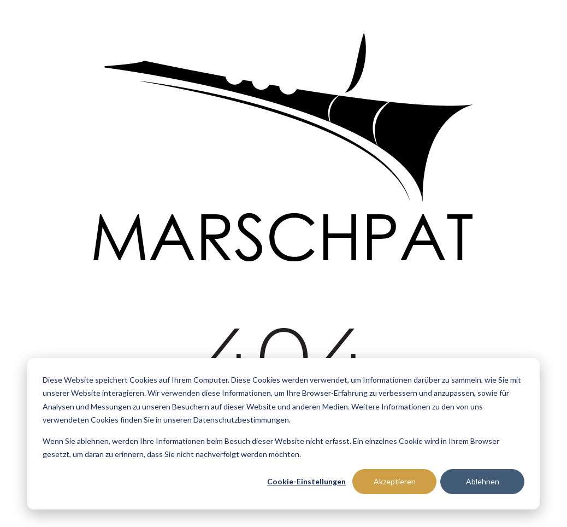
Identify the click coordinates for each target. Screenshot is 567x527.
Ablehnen (482, 481)
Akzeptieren (395, 481)
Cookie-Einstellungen (306, 481)
